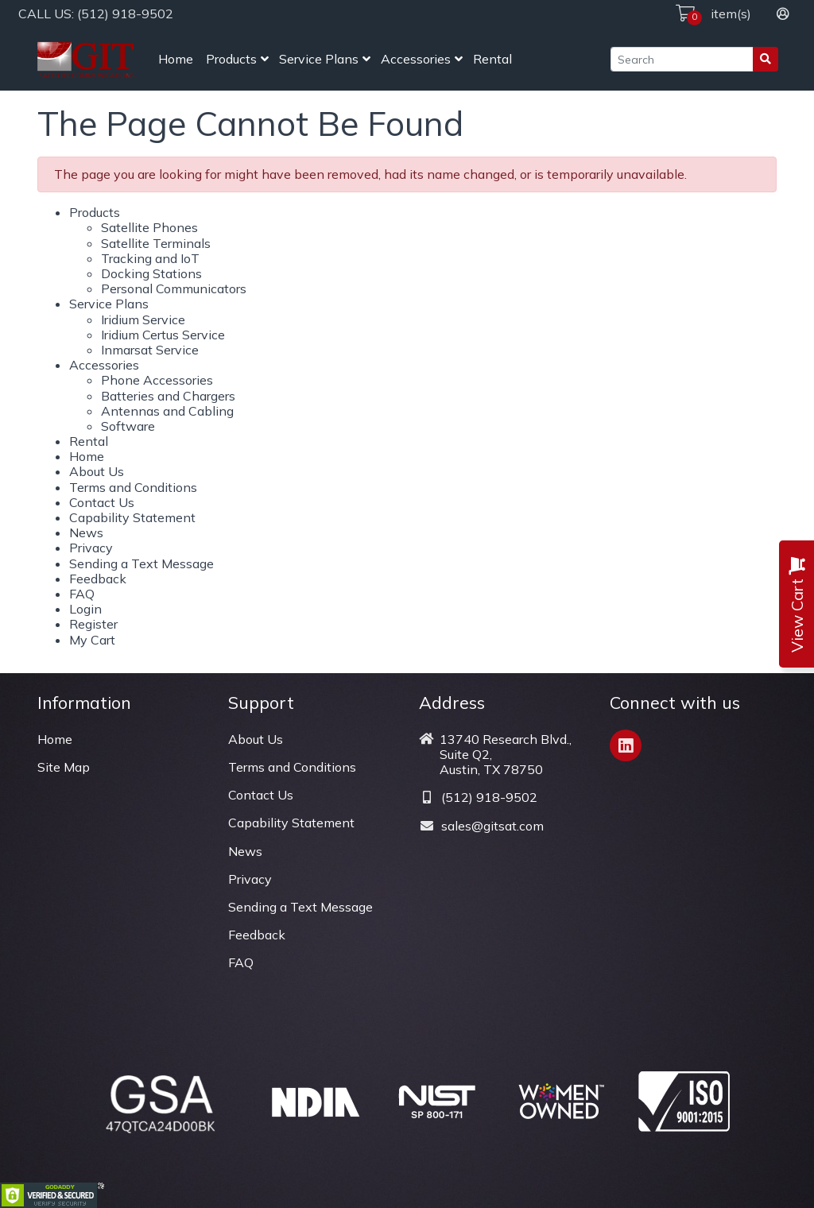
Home (175, 59)
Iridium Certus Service (163, 335)
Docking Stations (151, 273)
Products (231, 59)
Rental (492, 59)
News (86, 532)
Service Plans (319, 59)
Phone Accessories (157, 380)
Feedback (97, 579)
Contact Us (101, 502)
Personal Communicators (173, 288)
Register (93, 624)
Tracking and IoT (150, 258)
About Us (96, 471)
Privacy (91, 548)
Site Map (63, 767)
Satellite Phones (149, 227)
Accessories (416, 59)
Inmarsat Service (150, 350)
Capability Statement (132, 517)
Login (85, 609)
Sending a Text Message (141, 563)
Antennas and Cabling (167, 411)
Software (128, 426)
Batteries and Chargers (168, 396)
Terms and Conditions (133, 487)
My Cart (92, 640)
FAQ (82, 594)
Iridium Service (143, 319)
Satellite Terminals (156, 243)
